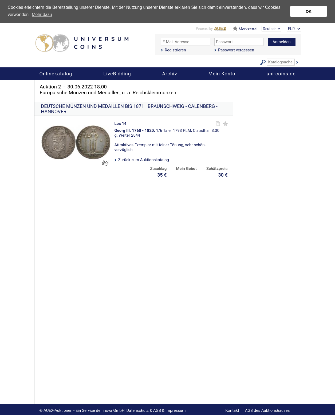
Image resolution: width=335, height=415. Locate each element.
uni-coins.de (281, 73)
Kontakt (232, 410)
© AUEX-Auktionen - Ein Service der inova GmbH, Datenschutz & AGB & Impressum (113, 410)
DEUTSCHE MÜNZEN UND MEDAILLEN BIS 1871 (92, 106)
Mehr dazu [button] (42, 14)
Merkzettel (248, 29)
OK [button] (309, 11)
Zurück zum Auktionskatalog (143, 159)
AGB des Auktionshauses (267, 410)
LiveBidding (117, 73)
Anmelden (282, 41)
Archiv (169, 73)
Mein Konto (221, 73)
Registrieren (175, 50)
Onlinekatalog (56, 73)
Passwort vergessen (236, 50)
